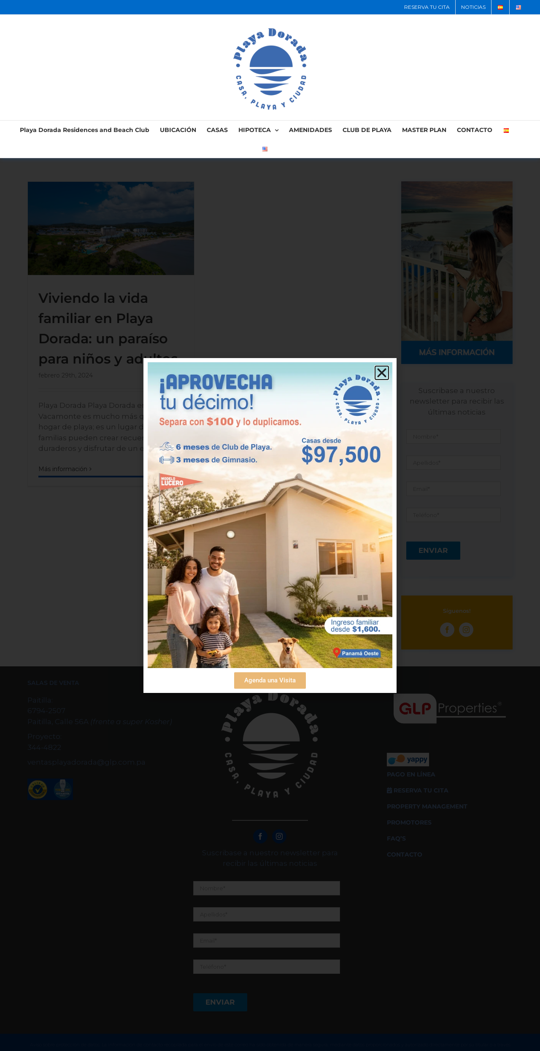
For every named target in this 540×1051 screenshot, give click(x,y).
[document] (270, 525)
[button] (381, 373)
